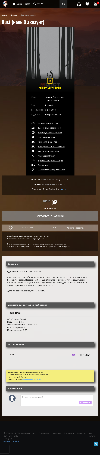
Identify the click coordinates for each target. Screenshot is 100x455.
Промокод (69, 433)
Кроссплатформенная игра (47, 160)
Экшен (49, 97)
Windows (15, 312)
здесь (63, 189)
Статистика (39, 165)
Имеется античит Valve (45, 151)
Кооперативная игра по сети (48, 146)
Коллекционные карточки (46, 132)
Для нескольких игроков (46, 127)
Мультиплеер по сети (44, 123)
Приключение (52, 100)
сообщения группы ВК (31, 379)
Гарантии (81, 433)
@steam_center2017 (13, 441)
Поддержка (44, 433)
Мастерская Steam (43, 155)
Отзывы (57, 433)
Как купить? (92, 434)
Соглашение (30, 433)
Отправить (85, 402)
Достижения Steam (43, 137)
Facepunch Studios (53, 114)
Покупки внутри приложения (48, 169)
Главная (4, 15)
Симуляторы (58, 97)
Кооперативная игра (44, 141)
